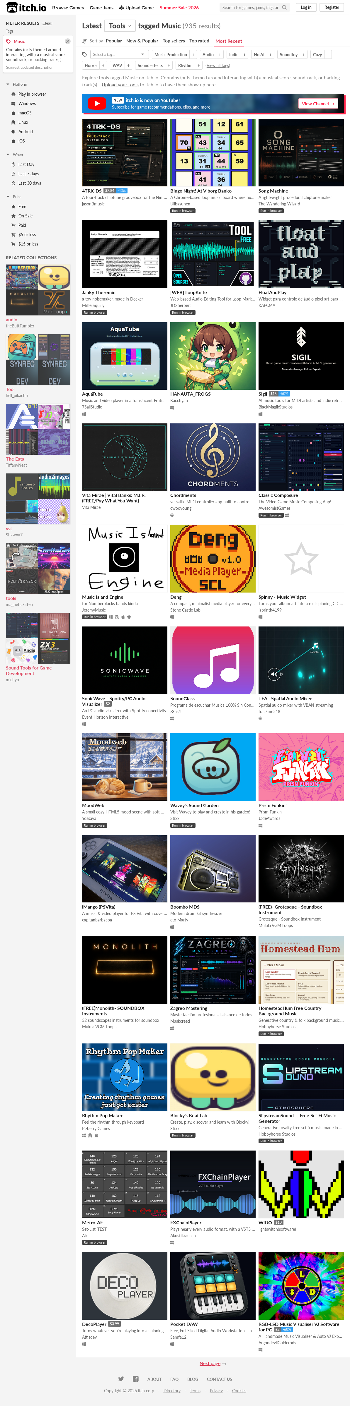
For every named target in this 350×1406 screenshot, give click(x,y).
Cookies (239, 1390)
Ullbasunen (180, 203)
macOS (21, 112)
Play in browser (28, 94)
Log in (306, 7)
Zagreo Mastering (188, 1008)
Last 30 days (26, 183)
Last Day (22, 164)
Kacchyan (179, 400)
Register (331, 7)
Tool (10, 389)
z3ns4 (175, 711)
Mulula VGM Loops (276, 925)
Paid (18, 225)
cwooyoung (180, 508)
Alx (85, 1235)
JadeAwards (269, 818)
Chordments (183, 495)
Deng (175, 597)
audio (11, 319)
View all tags (218, 65)
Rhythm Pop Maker (102, 1115)
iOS (18, 140)
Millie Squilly (93, 305)
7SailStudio (92, 406)
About (154, 1379)
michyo (12, 679)
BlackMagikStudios (276, 406)
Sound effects (150, 65)
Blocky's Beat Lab (188, 1115)
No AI (259, 54)
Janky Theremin (98, 292)
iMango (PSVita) (98, 906)
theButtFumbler (20, 325)
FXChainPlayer (185, 1222)
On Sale (22, 215)
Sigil (263, 393)
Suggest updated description (29, 67)
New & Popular (142, 40)
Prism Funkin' (272, 805)
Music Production (170, 54)
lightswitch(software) (277, 1229)
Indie (233, 54)
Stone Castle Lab (185, 609)
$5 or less (23, 234)
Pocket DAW (184, 1324)
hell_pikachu (17, 395)
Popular (114, 40)
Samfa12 (178, 1337)
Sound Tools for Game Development (29, 670)
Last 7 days (25, 173)
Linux (19, 122)
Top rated (199, 40)
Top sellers (174, 40)
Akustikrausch (183, 1235)
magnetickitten (19, 604)
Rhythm (185, 65)
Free (18, 206)
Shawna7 (14, 534)
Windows (23, 103)
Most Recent (228, 41)
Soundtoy (289, 54)
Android (22, 131)
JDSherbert (180, 305)
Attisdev (89, 1337)
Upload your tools (120, 84)
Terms (195, 1390)
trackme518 (269, 711)
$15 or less (24, 243)
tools (11, 598)
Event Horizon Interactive (105, 717)
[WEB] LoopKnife (188, 292)
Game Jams (101, 7)
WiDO (265, 1222)
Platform (16, 84)
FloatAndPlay (272, 292)
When (14, 154)
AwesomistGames (274, 508)
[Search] (284, 7)
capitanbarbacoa (97, 919)
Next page (210, 1363)
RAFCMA (267, 305)
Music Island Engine (102, 597)
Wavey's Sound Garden (194, 805)
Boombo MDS (185, 906)
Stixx (174, 818)
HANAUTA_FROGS (190, 393)
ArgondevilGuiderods (277, 1342)
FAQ (174, 1379)
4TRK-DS (92, 190)
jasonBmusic (93, 203)
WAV (117, 65)
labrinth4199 (270, 609)
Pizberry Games (96, 1128)
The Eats (15, 458)
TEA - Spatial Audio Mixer (285, 698)
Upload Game (136, 7)
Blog (192, 1379)
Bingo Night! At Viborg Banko (201, 190)
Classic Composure (278, 495)
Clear (47, 23)
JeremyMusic (94, 609)
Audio (208, 54)
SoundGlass (182, 698)
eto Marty (179, 919)
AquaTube (92, 393)
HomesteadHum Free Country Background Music (290, 1010)
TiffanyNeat (16, 465)
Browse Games (68, 7)
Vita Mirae (91, 507)
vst (9, 528)
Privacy (216, 1390)
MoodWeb (93, 805)
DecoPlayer (94, 1324)
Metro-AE (92, 1222)
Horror (91, 65)
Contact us (219, 1379)
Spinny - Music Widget (282, 597)
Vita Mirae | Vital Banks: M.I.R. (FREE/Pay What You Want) (114, 497)
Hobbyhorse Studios (277, 1026)
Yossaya (89, 818)
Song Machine (273, 190)
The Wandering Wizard (279, 203)
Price (13, 196)
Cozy (317, 54)
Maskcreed (180, 1021)
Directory (172, 1390)
